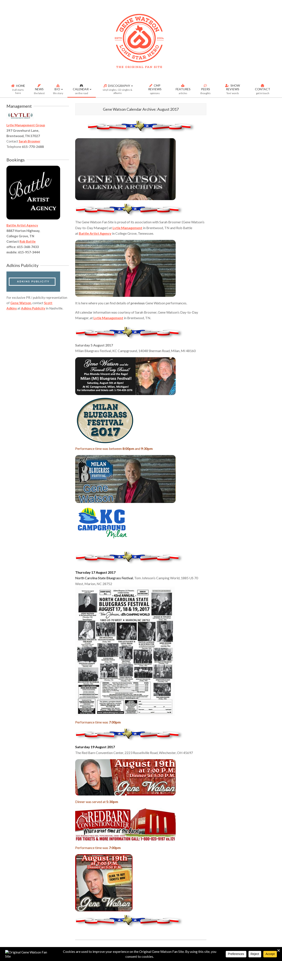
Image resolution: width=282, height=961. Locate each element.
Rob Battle (28, 241)
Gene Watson (20, 303)
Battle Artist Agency (95, 233)
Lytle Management (127, 228)
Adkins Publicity (33, 308)
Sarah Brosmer (29, 141)
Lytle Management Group (25, 125)
